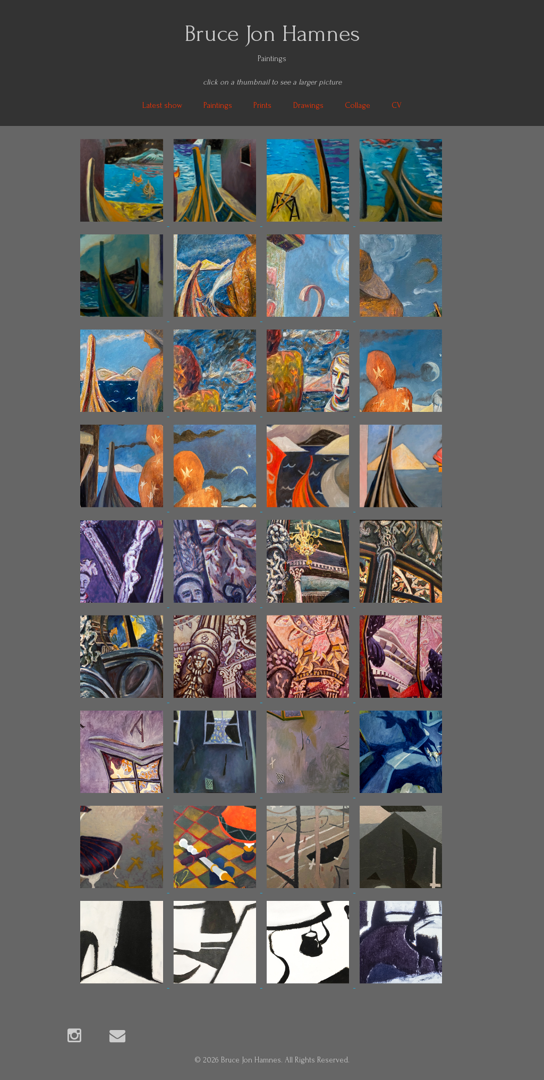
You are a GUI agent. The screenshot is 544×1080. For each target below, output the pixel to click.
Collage (357, 105)
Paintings (217, 105)
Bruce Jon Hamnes (272, 33)
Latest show (162, 105)
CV (397, 105)
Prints (262, 105)
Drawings (308, 105)
